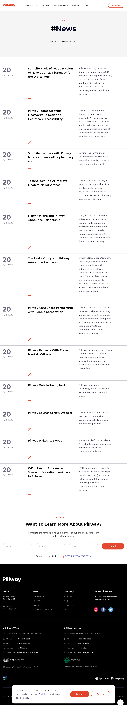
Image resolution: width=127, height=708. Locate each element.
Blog (66, 603)
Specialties (46, 5)
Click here (44, 694)
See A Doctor (32, 5)
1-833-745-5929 (23, 641)
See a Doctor (38, 599)
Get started (116, 5)
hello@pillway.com (102, 602)
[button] (61, 5)
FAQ (87, 5)
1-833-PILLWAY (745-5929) (76, 559)
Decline (101, 694)
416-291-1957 (83, 646)
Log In (103, 5)
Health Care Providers (42, 612)
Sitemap (120, 699)
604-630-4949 (23, 646)
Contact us (68, 608)
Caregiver (37, 608)
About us (68, 599)
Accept (79, 694)
